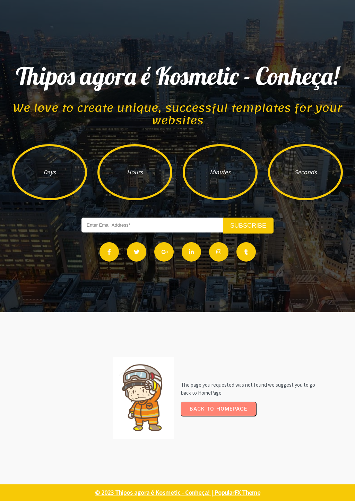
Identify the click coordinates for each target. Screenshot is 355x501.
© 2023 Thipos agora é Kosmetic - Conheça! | (154, 492)
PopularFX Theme (237, 492)
